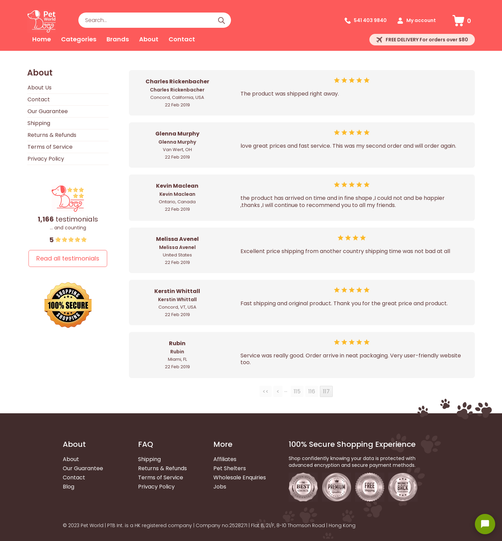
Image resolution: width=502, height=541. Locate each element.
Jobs (219, 487)
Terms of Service (50, 147)
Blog (68, 487)
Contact (182, 39)
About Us (39, 87)
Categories (78, 39)
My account (421, 20)
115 (297, 391)
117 (326, 391)
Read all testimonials (67, 258)
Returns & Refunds (51, 135)
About (148, 39)
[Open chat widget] (485, 524)
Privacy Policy (45, 159)
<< (266, 391)
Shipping (38, 123)
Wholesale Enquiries (239, 477)
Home (41, 39)
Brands (118, 39)
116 (311, 391)
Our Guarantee (47, 111)
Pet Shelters (229, 468)
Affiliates (224, 459)
